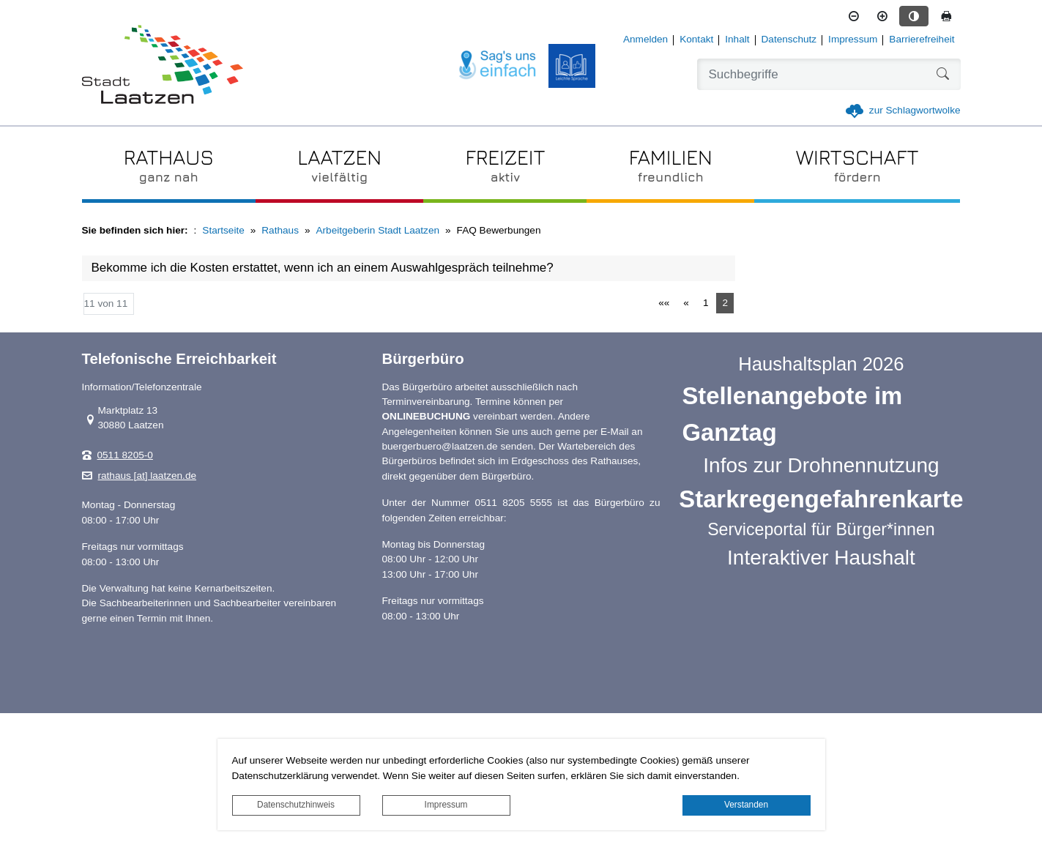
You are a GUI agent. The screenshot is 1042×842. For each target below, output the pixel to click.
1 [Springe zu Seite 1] (706, 302)
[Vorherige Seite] (686, 303)
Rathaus (280, 230)
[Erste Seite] (663, 303)
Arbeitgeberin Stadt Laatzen (378, 230)
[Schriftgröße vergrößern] (882, 16)
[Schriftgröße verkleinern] (853, 16)
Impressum (446, 805)
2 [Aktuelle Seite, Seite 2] (725, 302)
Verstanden (746, 805)
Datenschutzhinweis (296, 805)
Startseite (223, 230)
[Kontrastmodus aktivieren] (914, 16)
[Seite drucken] (946, 16)
